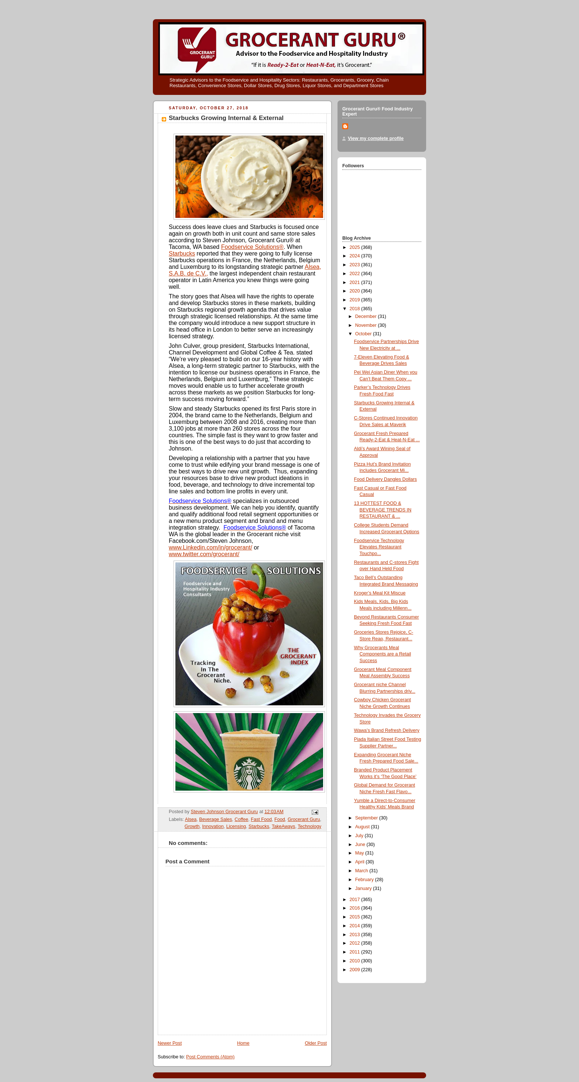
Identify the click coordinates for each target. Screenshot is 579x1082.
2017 (356, 899)
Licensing (236, 826)
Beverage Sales (215, 819)
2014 (356, 925)
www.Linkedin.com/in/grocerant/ (210, 547)
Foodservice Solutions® (252, 247)
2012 (356, 943)
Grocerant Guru (304, 819)
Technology (309, 826)
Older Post (316, 1043)
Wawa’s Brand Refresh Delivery (386, 730)
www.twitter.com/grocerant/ (204, 554)
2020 (356, 291)
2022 (356, 273)
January (364, 888)
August (363, 826)
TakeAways (283, 826)
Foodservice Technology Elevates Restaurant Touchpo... (379, 547)
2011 (356, 952)
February (365, 879)
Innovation (213, 826)
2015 (356, 917)
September (367, 818)
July (360, 835)
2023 (356, 264)
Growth (192, 826)
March (362, 870)
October (364, 333)
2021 (356, 282)
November (366, 325)
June (361, 844)
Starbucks (182, 253)
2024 (356, 255)
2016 (356, 908)
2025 (356, 247)
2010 (356, 960)
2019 (356, 299)
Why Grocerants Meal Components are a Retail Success (382, 654)
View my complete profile (376, 138)
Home (243, 1043)
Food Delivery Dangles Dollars (385, 479)
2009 (356, 969)
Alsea (191, 819)
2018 (356, 308)
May (360, 853)
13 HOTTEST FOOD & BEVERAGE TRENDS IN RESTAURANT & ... (383, 510)
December (366, 316)
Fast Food (261, 819)
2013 (356, 934)
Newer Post (170, 1043)
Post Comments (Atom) (210, 1056)
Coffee (241, 819)
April (360, 861)
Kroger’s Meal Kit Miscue (380, 593)
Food (279, 819)
